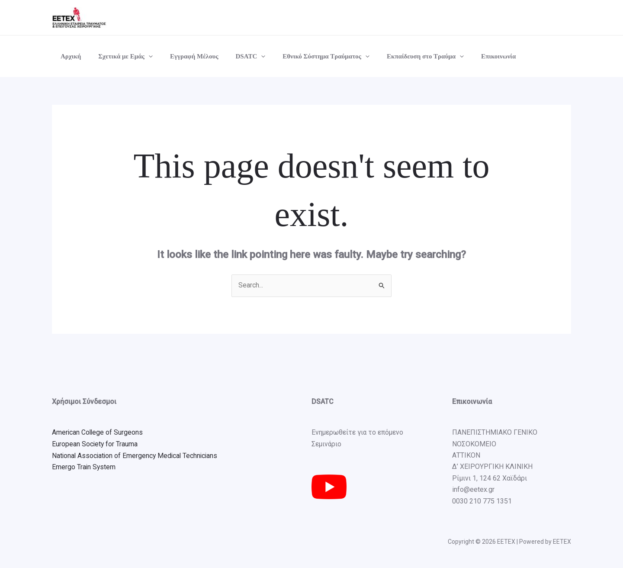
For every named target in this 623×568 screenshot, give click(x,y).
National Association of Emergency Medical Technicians (136, 456)
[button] (142, 56)
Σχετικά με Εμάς (119, 56)
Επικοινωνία (470, 56)
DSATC (235, 56)
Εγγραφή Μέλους (183, 56)
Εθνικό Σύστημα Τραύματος (306, 56)
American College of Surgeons (98, 433)
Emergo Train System (84, 467)
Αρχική (68, 56)
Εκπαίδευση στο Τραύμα (401, 56)
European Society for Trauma (95, 444)
